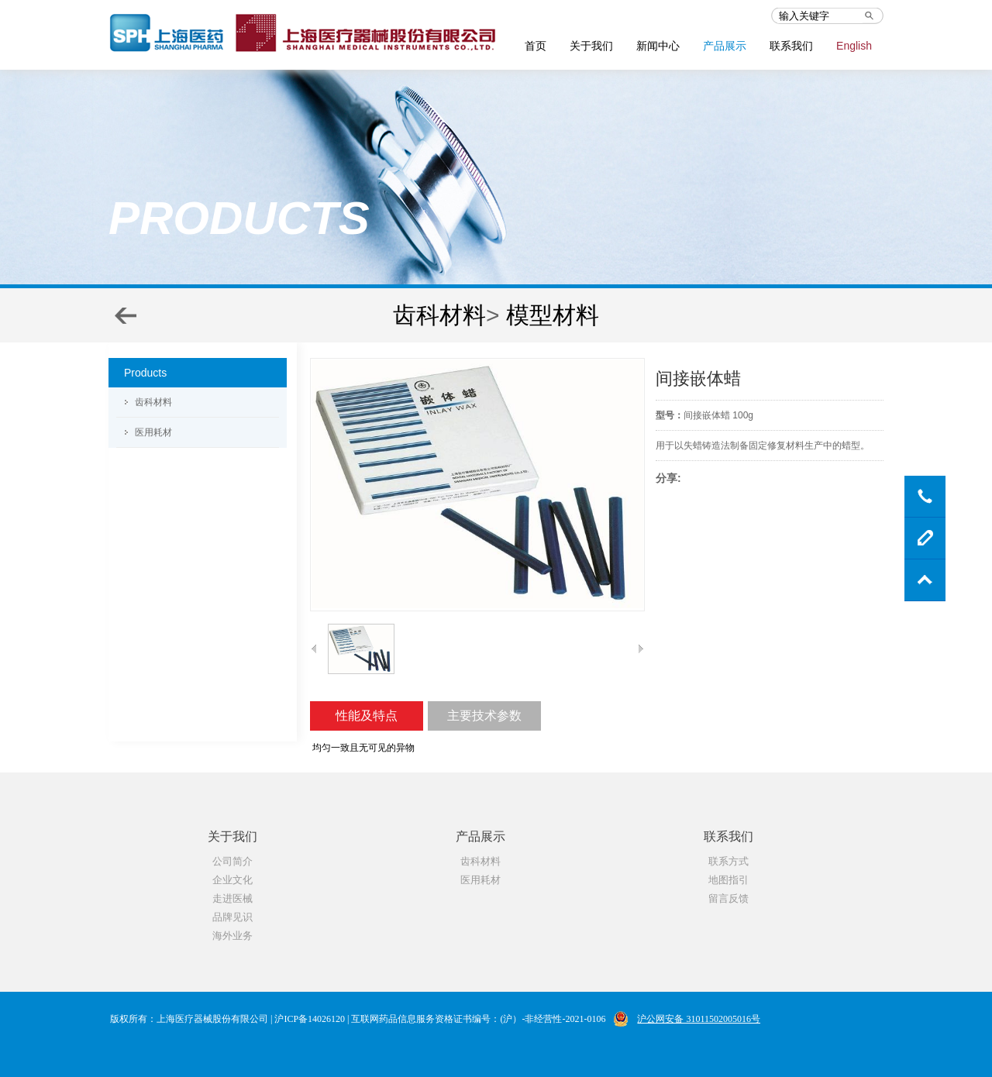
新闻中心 (658, 46)
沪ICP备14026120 (309, 1018)
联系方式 (728, 861)
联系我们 (791, 46)
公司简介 (232, 861)
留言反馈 (728, 898)
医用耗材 (153, 432)
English (854, 46)
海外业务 (232, 935)
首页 (535, 46)
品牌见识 (232, 917)
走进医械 (232, 898)
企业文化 (232, 880)
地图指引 (728, 880)
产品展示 (724, 46)
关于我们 (591, 46)
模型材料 (552, 315)
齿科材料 (439, 315)
